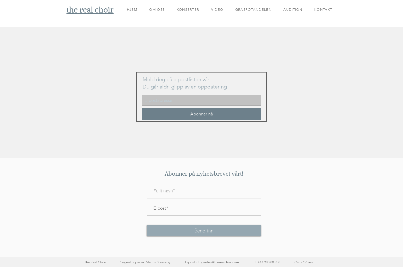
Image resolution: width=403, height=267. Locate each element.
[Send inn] (204, 230)
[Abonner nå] (201, 114)
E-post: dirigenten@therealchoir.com (212, 262)
